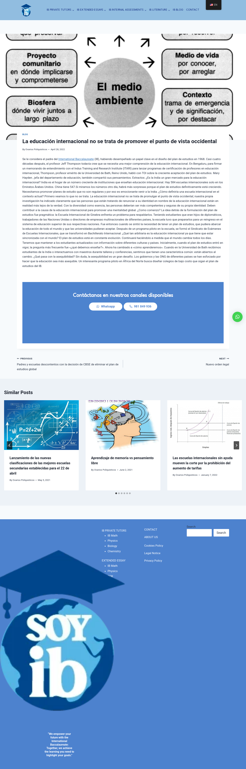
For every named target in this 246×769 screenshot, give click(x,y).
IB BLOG (178, 10)
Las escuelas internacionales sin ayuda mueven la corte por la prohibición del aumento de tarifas (203, 441)
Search (191, 504)
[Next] (236, 423)
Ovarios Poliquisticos (36, 149)
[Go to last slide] (9, 423)
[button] (237, 317)
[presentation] (41, 403)
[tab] (116, 471)
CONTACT (192, 10)
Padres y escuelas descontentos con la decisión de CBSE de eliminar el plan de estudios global (68, 341)
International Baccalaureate (76, 159)
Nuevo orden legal (177, 339)
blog (25, 134)
